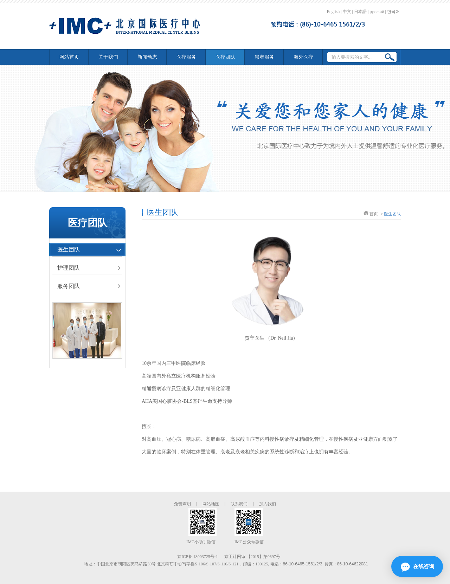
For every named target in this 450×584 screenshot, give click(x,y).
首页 (373, 213)
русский (376, 11)
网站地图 (210, 503)
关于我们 (108, 57)
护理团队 (68, 268)
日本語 (360, 11)
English (333, 11)
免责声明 (182, 503)
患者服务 (264, 57)
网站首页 (69, 57)
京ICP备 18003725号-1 (197, 556)
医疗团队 (225, 57)
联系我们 (239, 503)
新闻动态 (147, 57)
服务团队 (68, 286)
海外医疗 (303, 57)
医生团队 (68, 249)
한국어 (393, 11)
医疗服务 (186, 57)
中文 (347, 11)
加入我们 (267, 503)
